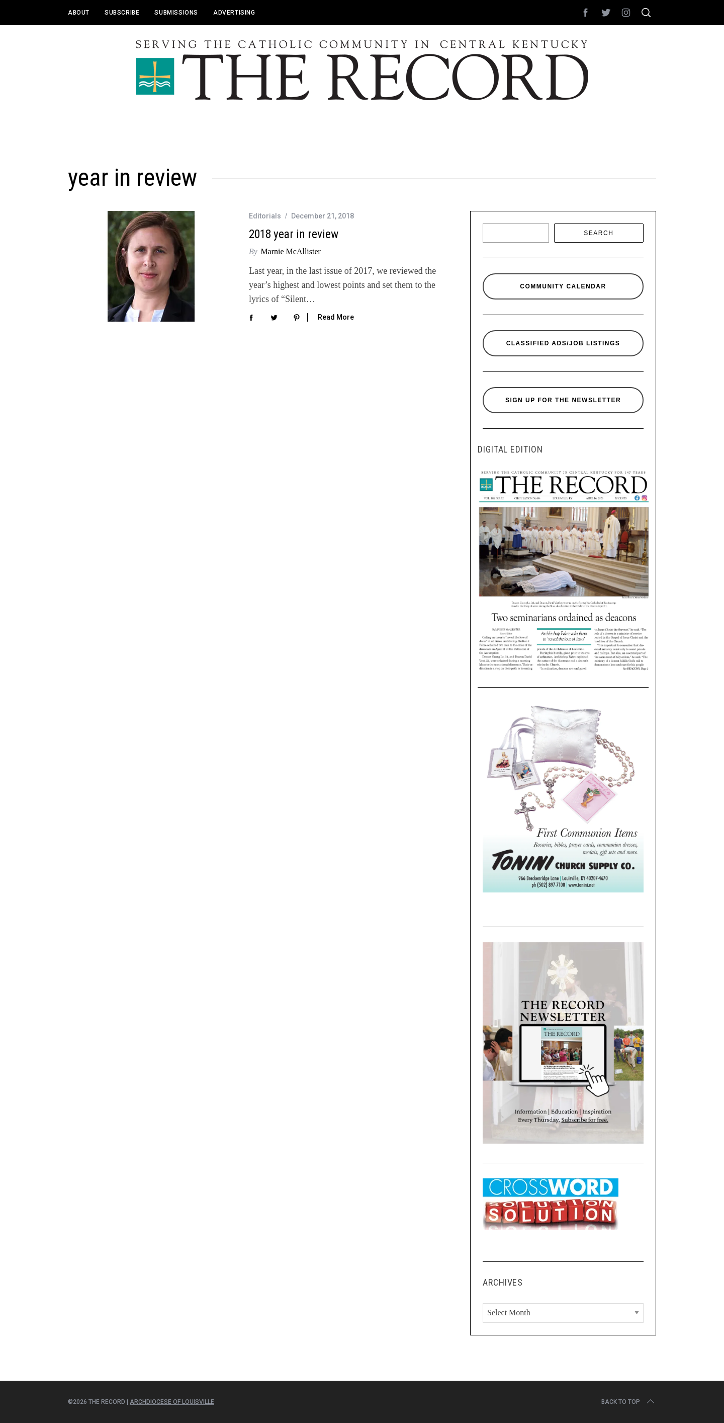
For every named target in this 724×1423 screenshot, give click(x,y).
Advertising (234, 12)
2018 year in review (293, 234)
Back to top (628, 1401)
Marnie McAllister (290, 251)
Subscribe (122, 12)
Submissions (176, 12)
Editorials (265, 216)
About (78, 12)
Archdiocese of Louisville (172, 1401)
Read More (336, 317)
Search (598, 233)
